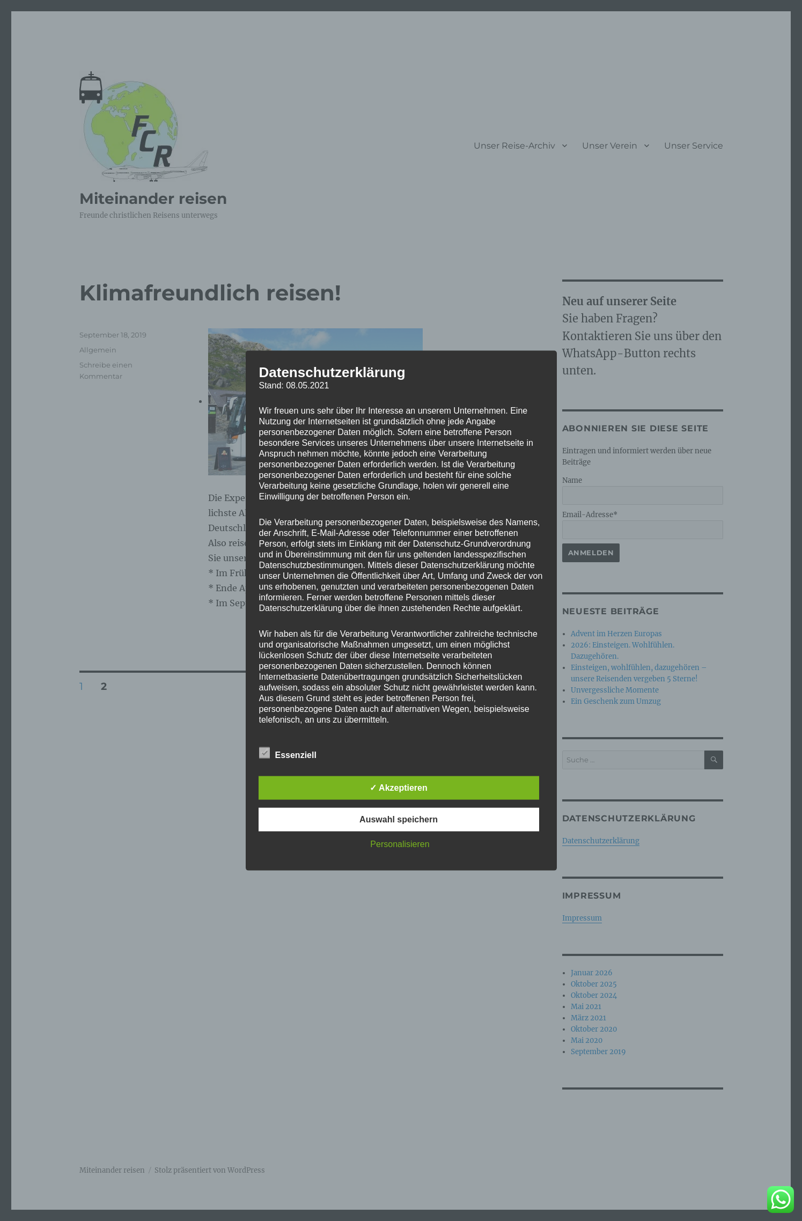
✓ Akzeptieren (399, 787)
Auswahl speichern (398, 818)
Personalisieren (399, 843)
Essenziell (288, 752)
